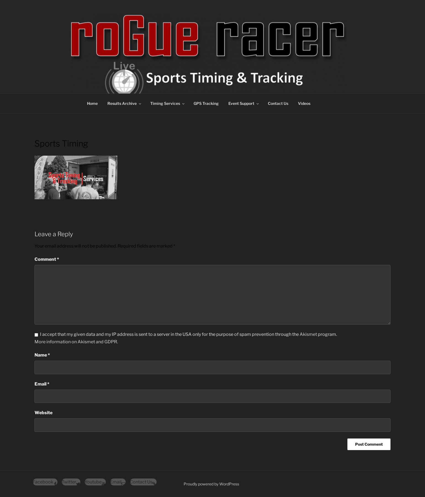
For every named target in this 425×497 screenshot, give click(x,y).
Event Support (244, 103)
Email (42, 384)
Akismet (308, 334)
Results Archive (124, 103)
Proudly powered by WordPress (211, 484)
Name (42, 355)
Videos (304, 103)
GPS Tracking (206, 103)
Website (43, 412)
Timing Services (167, 103)
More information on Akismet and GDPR (76, 341)
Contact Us (278, 103)
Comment (47, 259)
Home (92, 103)
